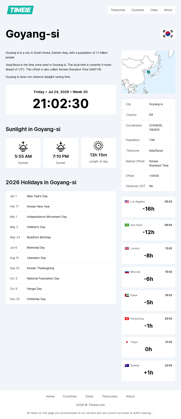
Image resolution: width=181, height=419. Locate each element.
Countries (138, 10)
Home (50, 396)
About (168, 10)
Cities (154, 10)
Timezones (118, 10)
